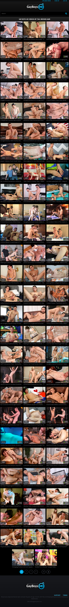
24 (43, 572)
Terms (65, 595)
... (39, 572)
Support (57, 595)
